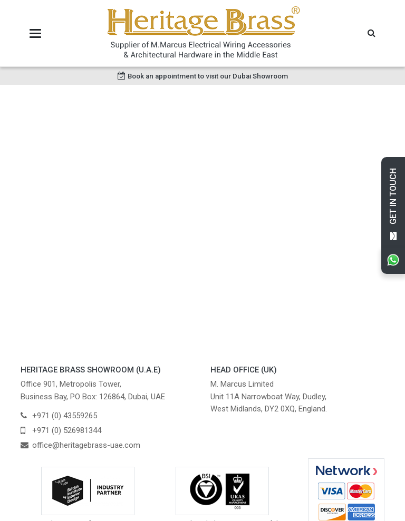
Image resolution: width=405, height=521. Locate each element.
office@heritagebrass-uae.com (86, 445)
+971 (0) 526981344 (66, 430)
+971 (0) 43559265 (64, 415)
